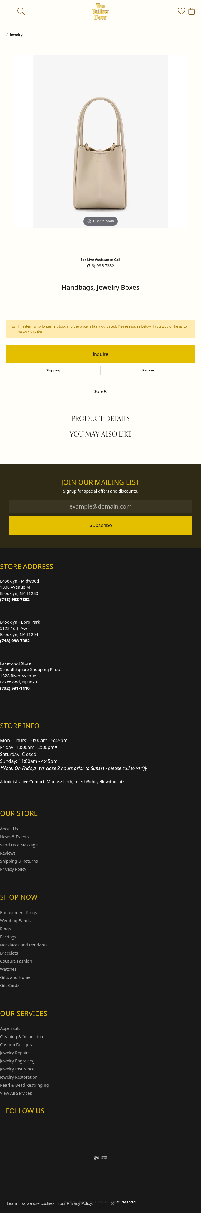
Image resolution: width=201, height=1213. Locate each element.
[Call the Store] (15, 599)
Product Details (101, 418)
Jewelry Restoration (19, 1077)
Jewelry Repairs (14, 1052)
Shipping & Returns (19, 861)
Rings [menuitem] (5, 928)
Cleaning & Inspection (21, 1036)
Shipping (53, 370)
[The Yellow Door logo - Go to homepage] (100, 11)
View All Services (16, 1093)
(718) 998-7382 (100, 265)
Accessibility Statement (149, 1186)
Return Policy (43, 1186)
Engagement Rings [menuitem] (18, 912)
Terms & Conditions (106, 1186)
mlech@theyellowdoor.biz (99, 781)
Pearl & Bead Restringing (24, 1085)
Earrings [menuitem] (8, 937)
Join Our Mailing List (100, 482)
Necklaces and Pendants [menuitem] (23, 945)
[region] (100, 149)
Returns (148, 370)
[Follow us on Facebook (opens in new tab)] (25, 1122)
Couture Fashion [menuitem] (16, 961)
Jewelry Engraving (17, 1061)
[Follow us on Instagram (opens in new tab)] (11, 1122)
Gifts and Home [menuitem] (15, 977)
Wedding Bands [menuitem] (15, 920)
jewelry (16, 34)
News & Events (14, 837)
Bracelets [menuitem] (9, 953)
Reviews (8, 853)
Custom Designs (16, 1044)
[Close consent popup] (112, 1203)
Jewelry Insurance (17, 1069)
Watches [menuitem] (8, 969)
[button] (21, 11)
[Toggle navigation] (9, 11)
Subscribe (100, 525)
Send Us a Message (19, 845)
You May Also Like (101, 434)
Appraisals (10, 1028)
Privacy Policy (13, 869)
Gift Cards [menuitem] (9, 985)
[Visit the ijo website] (100, 1157)
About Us (9, 828)
